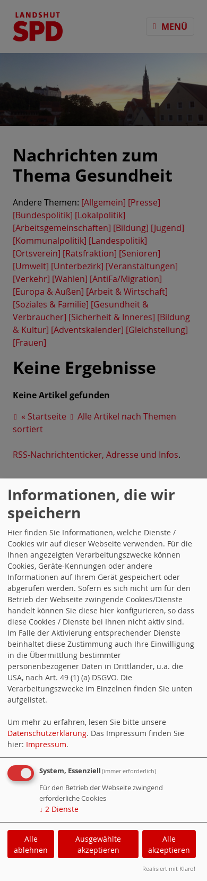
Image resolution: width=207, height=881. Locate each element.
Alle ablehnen (31, 844)
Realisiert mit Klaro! (168, 869)
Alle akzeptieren (169, 844)
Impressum (46, 744)
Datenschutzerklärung (47, 733)
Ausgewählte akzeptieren (98, 844)
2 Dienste (59, 809)
